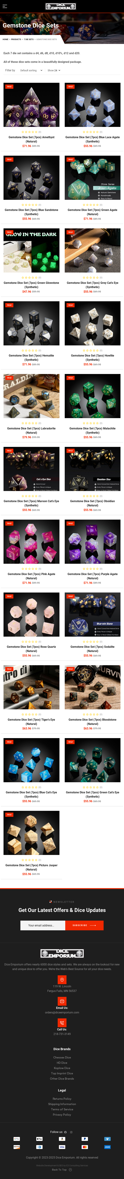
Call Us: (62, 1029)
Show (51, 70)
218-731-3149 (62, 1034)
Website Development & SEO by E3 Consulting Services (62, 1165)
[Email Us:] (62, 1001)
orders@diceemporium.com (62, 1012)
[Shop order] (31, 70)
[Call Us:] (62, 1022)
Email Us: (62, 1008)
